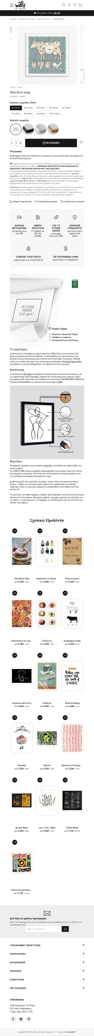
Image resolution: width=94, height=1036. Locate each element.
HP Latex (28, 374)
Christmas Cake (21, 578)
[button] (12, 5)
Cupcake (22, 765)
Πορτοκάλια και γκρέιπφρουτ (25, 641)
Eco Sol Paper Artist (72, 361)
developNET (71, 1032)
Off (56, 13)
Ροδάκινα (47, 641)
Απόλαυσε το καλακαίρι (48, 578)
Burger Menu (22, 828)
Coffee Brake (72, 828)
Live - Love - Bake (47, 828)
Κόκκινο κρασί (72, 578)
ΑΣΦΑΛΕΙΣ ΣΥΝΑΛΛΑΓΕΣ (75, 227)
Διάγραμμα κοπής (72, 641)
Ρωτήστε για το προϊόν (73, 201)
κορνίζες (48, 465)
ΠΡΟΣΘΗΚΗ (51, 142)
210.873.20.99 (36, 260)
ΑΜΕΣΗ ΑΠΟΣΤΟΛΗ (38, 227)
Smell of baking (72, 703)
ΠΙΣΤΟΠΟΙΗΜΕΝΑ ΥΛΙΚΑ (65, 257)
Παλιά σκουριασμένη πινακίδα (26, 890)
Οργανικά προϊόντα (21, 703)
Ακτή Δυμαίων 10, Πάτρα (23, 1005)
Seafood (47, 703)
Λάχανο (47, 765)
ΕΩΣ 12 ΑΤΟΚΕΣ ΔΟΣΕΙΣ (56, 228)
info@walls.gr (25, 1008)
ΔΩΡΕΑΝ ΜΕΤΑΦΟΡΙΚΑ (19, 227)
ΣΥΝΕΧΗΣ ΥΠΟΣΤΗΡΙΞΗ (28, 257)
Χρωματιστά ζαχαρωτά (73, 765)
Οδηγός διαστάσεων (22, 201)
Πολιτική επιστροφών (47, 201)
